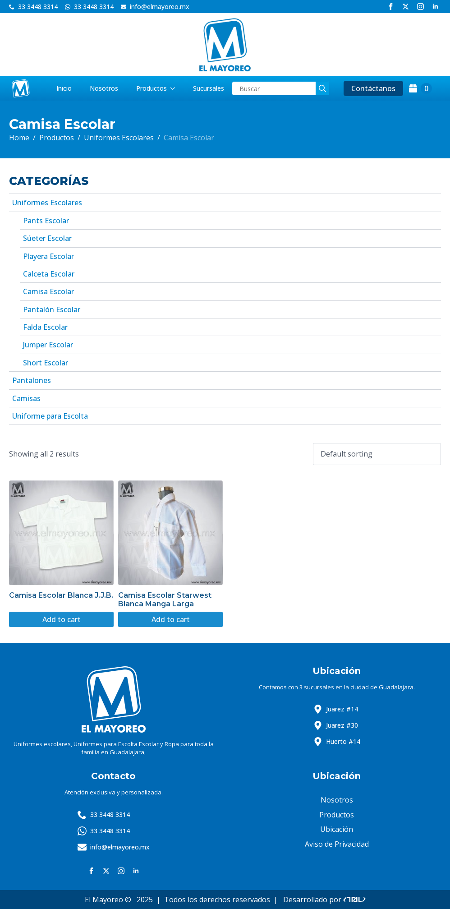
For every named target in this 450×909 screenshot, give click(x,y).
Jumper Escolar (48, 345)
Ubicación (336, 829)
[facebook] (390, 6)
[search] (322, 88)
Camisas (26, 398)
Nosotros (104, 88)
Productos (151, 88)
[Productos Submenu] (175, 88)
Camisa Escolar (48, 291)
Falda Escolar (45, 327)
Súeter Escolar (47, 238)
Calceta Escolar (48, 274)
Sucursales (208, 88)
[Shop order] (377, 454)
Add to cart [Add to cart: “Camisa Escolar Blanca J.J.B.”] (61, 619)
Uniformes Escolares (119, 138)
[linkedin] (435, 6)
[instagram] (420, 6)
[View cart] (420, 88)
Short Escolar (45, 363)
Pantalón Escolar (51, 309)
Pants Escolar (46, 221)
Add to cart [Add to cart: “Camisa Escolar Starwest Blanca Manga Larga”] (171, 619)
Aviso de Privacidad (337, 844)
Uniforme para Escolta (50, 416)
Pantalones (31, 380)
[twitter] (405, 6)
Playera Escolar (48, 256)
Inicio (64, 88)
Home (19, 138)
